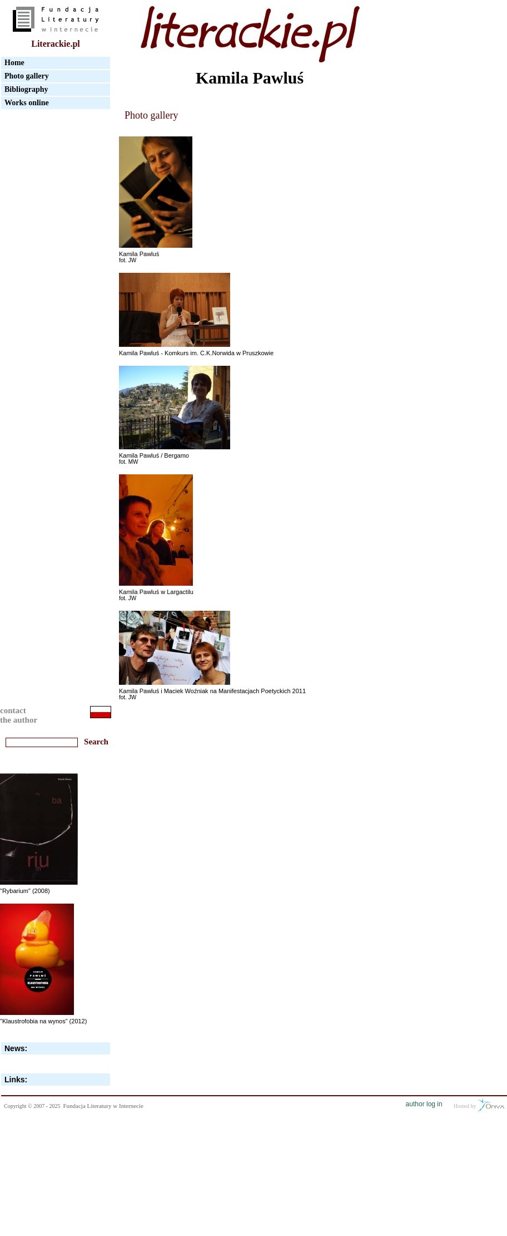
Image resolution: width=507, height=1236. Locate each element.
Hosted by (479, 1105)
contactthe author (18, 715)
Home (14, 62)
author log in (424, 1104)
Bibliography (26, 89)
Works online (26, 103)
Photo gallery (26, 76)
